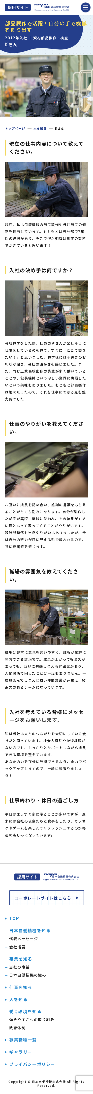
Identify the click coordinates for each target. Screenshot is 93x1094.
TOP (14, 918)
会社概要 (17, 946)
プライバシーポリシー (32, 1064)
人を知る (40, 128)
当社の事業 (19, 967)
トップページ (15, 128)
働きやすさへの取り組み (32, 1019)
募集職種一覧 (23, 1040)
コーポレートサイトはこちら (43, 898)
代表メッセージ (23, 938)
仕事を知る (20, 987)
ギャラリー (20, 1052)
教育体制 (17, 1027)
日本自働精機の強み (27, 975)
